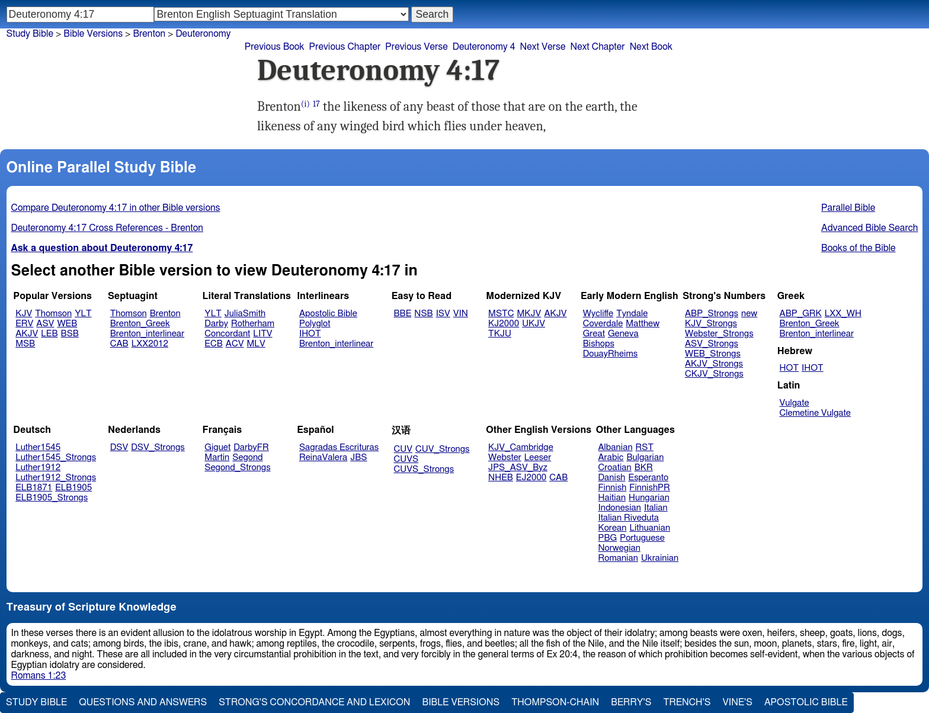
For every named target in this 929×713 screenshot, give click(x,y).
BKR (644, 467)
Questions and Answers (143, 702)
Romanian (618, 558)
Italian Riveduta (628, 517)
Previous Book (275, 47)
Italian (656, 507)
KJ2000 (503, 323)
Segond (247, 457)
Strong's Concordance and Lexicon (314, 702)
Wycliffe (598, 313)
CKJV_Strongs (714, 374)
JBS (358, 457)
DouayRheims (610, 353)
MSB (25, 343)
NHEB (500, 477)
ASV (45, 323)
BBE (403, 313)
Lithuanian (649, 527)
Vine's (737, 702)
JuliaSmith (245, 313)
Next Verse (543, 47)
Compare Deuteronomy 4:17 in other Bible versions (115, 208)
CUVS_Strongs (424, 469)
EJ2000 (531, 477)
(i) (305, 104)
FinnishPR (649, 487)
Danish (612, 477)
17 (316, 104)
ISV (443, 313)
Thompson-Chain (555, 702)
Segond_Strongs (237, 467)
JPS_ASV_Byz (517, 467)
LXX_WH (843, 313)
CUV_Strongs (442, 449)
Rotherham (252, 323)
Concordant (227, 333)
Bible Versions (93, 33)
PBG (607, 538)
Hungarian (649, 497)
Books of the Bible (858, 248)
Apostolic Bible (806, 702)
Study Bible (30, 33)
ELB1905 (73, 487)
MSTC (501, 313)
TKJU (499, 333)
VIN (460, 313)
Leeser (537, 457)
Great (594, 333)
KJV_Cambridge (520, 447)
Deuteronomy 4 (484, 47)
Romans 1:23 (38, 675)
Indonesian (620, 507)
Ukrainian (659, 558)
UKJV (533, 323)
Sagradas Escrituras (339, 447)
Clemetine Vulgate (815, 413)
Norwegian (619, 548)
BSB (70, 333)
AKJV (26, 333)
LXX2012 (150, 343)
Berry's (631, 702)
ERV (24, 323)
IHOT (310, 333)
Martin (216, 457)
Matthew (642, 323)
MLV (255, 343)
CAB (119, 343)
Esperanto (649, 477)
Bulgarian (645, 457)
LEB (49, 333)
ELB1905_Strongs (51, 497)
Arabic (611, 457)
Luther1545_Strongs (55, 457)
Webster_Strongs (719, 333)
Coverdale (603, 323)
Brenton (165, 313)
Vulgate (794, 403)
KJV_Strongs (711, 323)
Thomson (53, 313)
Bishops (598, 343)
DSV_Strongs (158, 447)
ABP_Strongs (711, 313)
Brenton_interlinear (147, 333)
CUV (403, 449)
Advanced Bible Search (869, 228)
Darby (216, 323)
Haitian (612, 497)
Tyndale (632, 313)
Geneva (623, 333)
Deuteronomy (202, 33)
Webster (504, 457)
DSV (119, 447)
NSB (423, 313)
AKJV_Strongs (714, 363)
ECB (213, 343)
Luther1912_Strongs (55, 477)
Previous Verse (416, 47)
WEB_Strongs (713, 353)
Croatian (615, 467)
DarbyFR (251, 447)
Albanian (615, 447)
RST (645, 447)
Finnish (612, 487)
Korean (612, 527)
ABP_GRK (801, 313)
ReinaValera (323, 457)
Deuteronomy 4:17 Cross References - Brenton (107, 228)
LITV (262, 333)
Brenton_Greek (140, 323)
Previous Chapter (345, 47)
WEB (67, 323)
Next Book (651, 47)
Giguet (217, 447)
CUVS (406, 459)
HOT (789, 368)
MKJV (529, 313)
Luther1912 (37, 467)
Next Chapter (597, 47)
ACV (235, 343)
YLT (83, 313)
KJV (23, 313)
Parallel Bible (848, 208)
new (749, 313)
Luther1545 (37, 447)
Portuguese (642, 538)
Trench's (686, 702)
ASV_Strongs (711, 343)
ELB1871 (33, 487)
